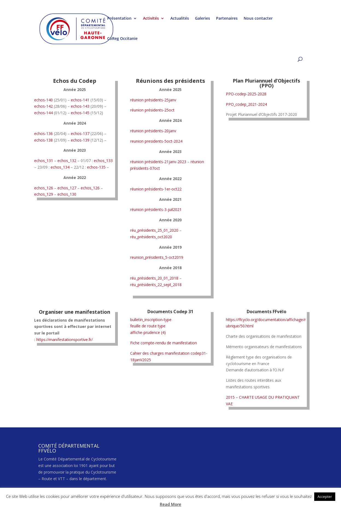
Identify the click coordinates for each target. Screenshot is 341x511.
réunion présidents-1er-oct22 (156, 189)
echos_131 (43, 160)
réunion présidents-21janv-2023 (158, 161)
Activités (151, 18)
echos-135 (96, 167)
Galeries (202, 18)
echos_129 (43, 194)
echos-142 (43, 106)
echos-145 (80, 112)
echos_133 (103, 160)
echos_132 (66, 160)
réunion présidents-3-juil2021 (156, 209)
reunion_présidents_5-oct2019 (156, 257)
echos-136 (43, 133)
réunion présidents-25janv (153, 99)
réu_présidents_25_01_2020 (154, 230)
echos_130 (66, 194)
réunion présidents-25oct (152, 110)
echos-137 (80, 133)
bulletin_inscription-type (150, 319)
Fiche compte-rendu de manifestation (163, 342)
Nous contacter (258, 18)
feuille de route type (147, 325)
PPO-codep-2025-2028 (246, 93)
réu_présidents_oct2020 (151, 236)
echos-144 (43, 112)
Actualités (179, 18)
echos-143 (80, 106)
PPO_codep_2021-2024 (246, 104)
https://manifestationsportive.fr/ (64, 339)
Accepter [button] (324, 496)
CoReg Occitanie (122, 39)
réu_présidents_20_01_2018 (154, 278)
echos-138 (43, 140)
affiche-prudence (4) (148, 332)
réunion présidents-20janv (153, 130)
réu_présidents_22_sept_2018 (156, 284)
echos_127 (66, 187)
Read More (170, 504)
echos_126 (43, 187)
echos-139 (80, 140)
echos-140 (43, 99)
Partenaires (227, 18)
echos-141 (80, 99)
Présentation (119, 18)
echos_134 (60, 167)
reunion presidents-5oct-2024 (156, 141)
